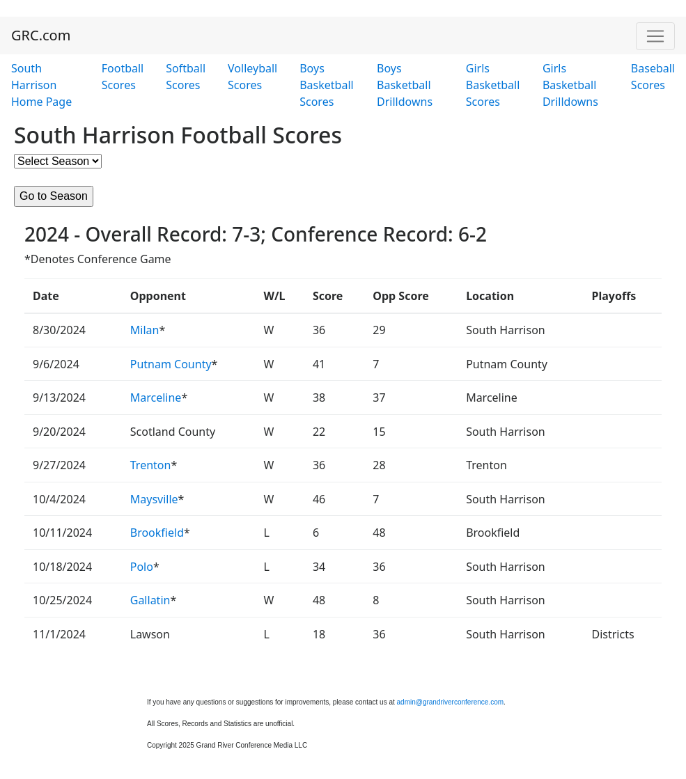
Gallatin (150, 600)
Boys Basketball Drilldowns (404, 85)
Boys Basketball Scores (326, 85)
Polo (141, 566)
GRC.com (40, 35)
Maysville (154, 499)
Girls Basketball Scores (493, 85)
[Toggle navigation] (655, 36)
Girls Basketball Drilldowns (570, 85)
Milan (144, 330)
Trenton (150, 465)
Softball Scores (185, 77)
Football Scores (123, 77)
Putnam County (171, 364)
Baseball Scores (653, 77)
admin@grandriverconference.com (450, 702)
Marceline (156, 397)
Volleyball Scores (252, 77)
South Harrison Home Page (41, 85)
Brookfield (157, 532)
